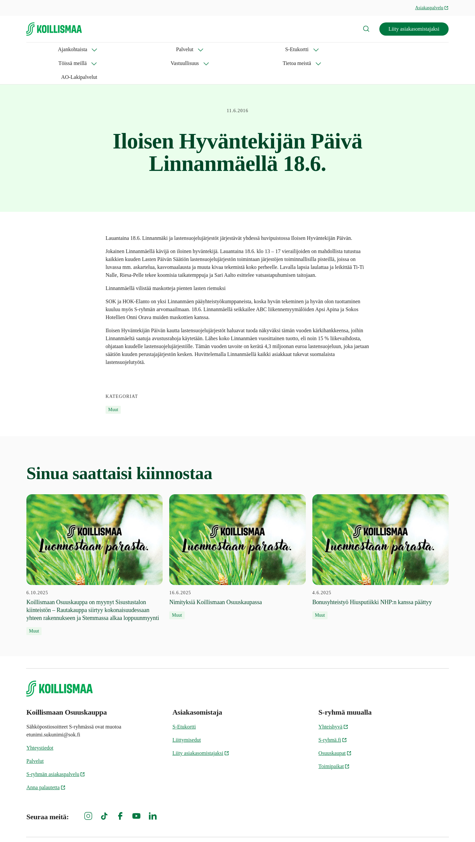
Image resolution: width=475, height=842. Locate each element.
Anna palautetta (46, 759)
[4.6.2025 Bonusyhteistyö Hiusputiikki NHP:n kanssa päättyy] (380, 529)
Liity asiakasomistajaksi (414, 29)
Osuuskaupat (335, 725)
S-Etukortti (124, 49)
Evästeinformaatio (350, 825)
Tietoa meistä (266, 49)
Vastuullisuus (218, 49)
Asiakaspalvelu (432, 7)
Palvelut (84, 49)
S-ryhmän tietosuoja (298, 825)
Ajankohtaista (41, 49)
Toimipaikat (334, 738)
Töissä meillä (170, 49)
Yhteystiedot (39, 720)
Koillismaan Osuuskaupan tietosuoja (415, 825)
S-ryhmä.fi (332, 712)
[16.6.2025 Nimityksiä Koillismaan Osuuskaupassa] (237, 529)
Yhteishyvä (333, 699)
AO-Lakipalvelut (318, 49)
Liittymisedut (187, 712)
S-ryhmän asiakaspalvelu (55, 746)
